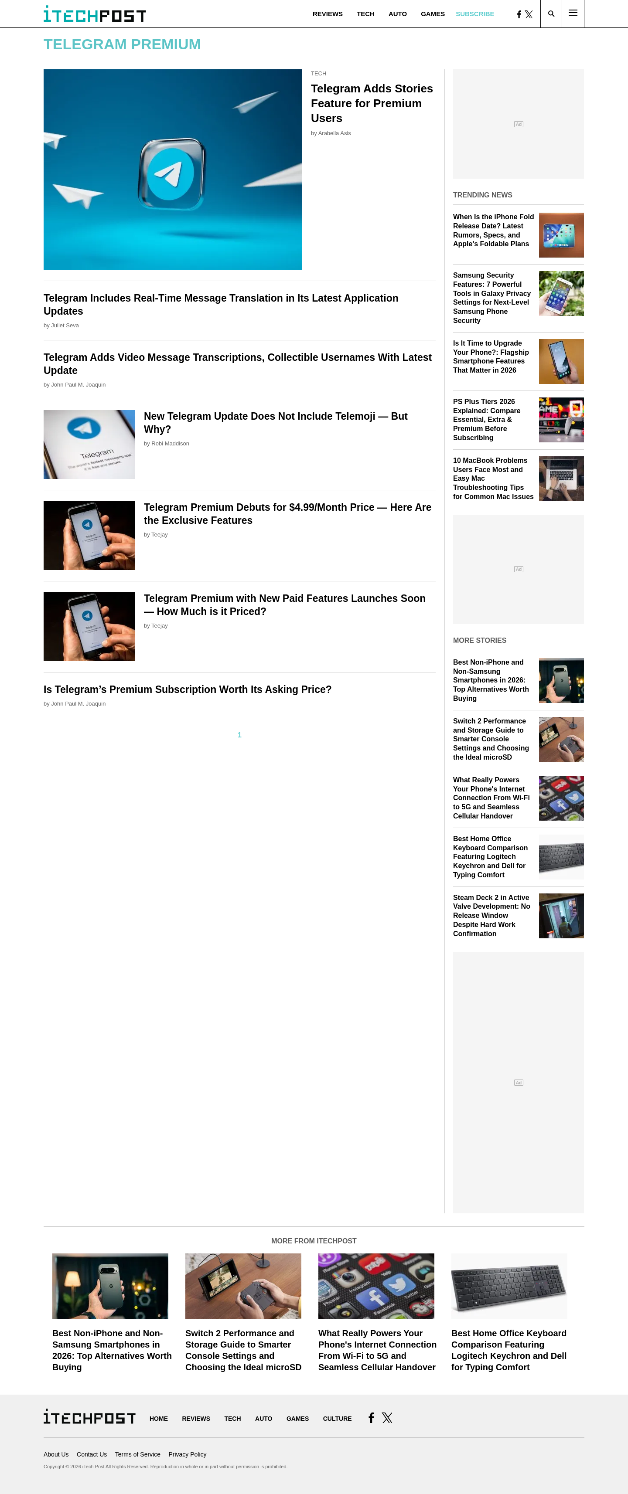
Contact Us (92, 1454)
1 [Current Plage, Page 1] (240, 735)
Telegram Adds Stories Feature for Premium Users (372, 103)
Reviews (328, 13)
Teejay (159, 534)
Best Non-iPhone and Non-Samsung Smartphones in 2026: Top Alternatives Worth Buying (491, 680)
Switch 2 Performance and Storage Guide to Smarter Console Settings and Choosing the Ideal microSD (491, 739)
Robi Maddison (170, 443)
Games (433, 13)
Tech (366, 13)
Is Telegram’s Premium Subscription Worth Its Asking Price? (188, 689)
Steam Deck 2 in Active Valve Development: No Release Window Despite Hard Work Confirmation (491, 915)
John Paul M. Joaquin (78, 384)
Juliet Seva (65, 325)
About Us (56, 1454)
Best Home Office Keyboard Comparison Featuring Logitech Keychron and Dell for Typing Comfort (490, 857)
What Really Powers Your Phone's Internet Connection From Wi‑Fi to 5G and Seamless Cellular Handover (491, 798)
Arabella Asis (334, 133)
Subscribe (475, 13)
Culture (337, 1418)
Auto (398, 13)
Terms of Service (137, 1454)
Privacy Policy (187, 1454)
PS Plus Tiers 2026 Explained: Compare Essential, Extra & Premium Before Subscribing (487, 419)
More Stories (479, 640)
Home (159, 1418)
